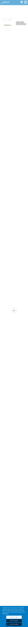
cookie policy (5, 613)
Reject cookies (14, 620)
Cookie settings (14, 617)
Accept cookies (14, 624)
